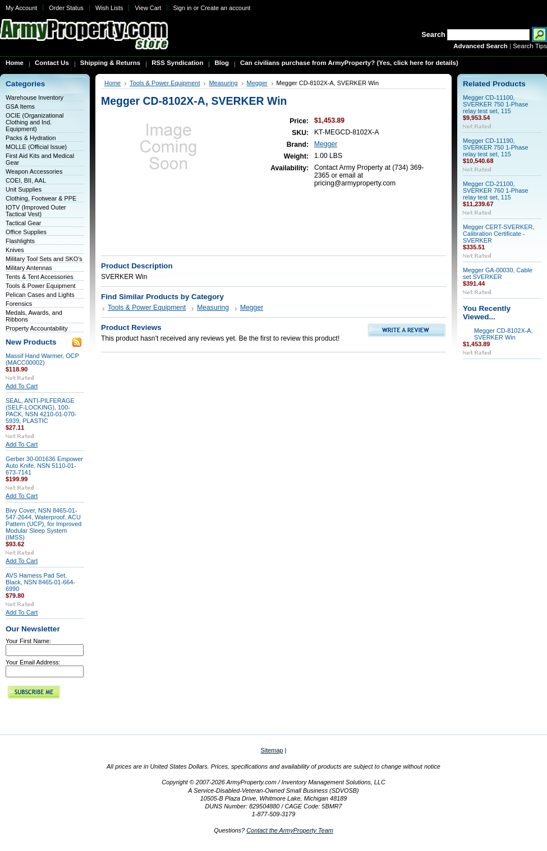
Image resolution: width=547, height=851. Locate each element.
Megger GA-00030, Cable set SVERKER (497, 273)
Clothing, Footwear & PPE (41, 198)
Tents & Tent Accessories (39, 276)
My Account (21, 7)
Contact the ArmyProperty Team (289, 830)
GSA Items (20, 106)
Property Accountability (37, 328)
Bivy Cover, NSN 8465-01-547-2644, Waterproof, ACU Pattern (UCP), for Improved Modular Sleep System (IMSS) (43, 524)
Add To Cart (22, 386)
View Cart (148, 7)
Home (112, 83)
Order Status (66, 7)
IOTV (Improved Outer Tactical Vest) (36, 210)
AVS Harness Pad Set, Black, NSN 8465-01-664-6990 (40, 582)
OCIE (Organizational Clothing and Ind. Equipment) (34, 122)
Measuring (223, 83)
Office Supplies (26, 232)
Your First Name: (28, 641)
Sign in (182, 7)
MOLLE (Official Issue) (36, 146)
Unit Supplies (24, 189)
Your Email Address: (33, 662)
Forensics (19, 303)
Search (433, 34)
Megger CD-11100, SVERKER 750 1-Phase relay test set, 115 (495, 104)
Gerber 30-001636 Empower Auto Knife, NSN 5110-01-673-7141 (44, 465)
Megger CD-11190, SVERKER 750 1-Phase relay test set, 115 (495, 147)
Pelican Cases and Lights (40, 294)
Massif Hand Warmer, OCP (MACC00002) (42, 359)
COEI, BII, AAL (26, 180)
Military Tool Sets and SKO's (44, 258)
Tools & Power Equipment (41, 285)
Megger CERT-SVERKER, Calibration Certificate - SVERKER (498, 234)
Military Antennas (29, 267)
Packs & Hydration (31, 137)
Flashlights (20, 241)
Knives (15, 250)
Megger (257, 83)
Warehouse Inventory (34, 97)
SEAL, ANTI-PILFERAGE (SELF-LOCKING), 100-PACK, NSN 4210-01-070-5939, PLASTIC (41, 410)
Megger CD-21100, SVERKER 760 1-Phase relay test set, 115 (495, 190)
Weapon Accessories (34, 171)
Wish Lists (109, 7)
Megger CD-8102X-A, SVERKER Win (503, 334)
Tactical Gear (23, 223)
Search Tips (530, 46)
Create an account (225, 7)
